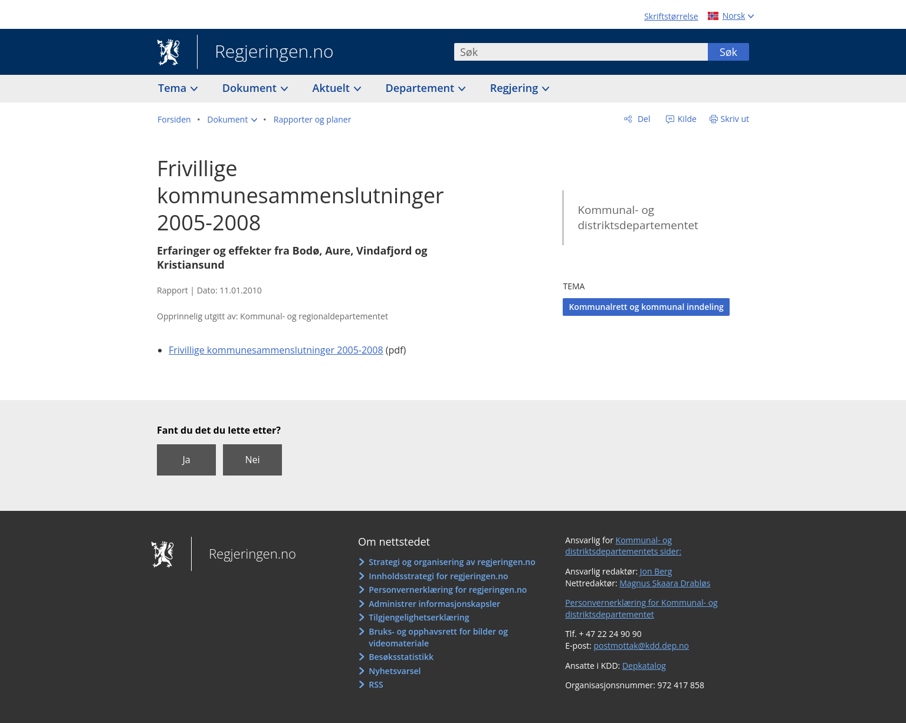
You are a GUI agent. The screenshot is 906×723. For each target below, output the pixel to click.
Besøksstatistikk (401, 656)
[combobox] (581, 52)
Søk (728, 52)
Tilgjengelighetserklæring (419, 617)
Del (642, 118)
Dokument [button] (251, 88)
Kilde (686, 118)
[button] (232, 120)
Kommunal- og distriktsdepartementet (637, 217)
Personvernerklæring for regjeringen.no (448, 589)
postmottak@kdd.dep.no (641, 645)
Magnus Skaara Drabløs (664, 583)
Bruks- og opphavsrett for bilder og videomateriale (438, 637)
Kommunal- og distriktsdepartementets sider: (623, 545)
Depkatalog (644, 665)
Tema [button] (173, 88)
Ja (186, 459)
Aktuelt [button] (333, 88)
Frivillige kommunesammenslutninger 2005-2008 (276, 350)
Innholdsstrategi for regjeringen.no (438, 576)
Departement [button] (421, 88)
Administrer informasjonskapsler (434, 603)
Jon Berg (656, 571)
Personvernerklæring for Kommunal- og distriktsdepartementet (641, 608)
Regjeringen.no (265, 52)
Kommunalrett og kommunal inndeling (646, 306)
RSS (376, 684)
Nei (252, 459)
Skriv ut (735, 118)
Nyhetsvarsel (395, 670)
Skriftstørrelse (671, 16)
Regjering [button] (515, 88)
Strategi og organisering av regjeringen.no (452, 561)
